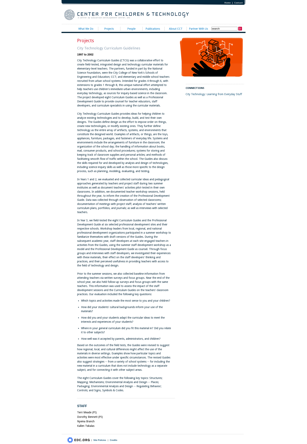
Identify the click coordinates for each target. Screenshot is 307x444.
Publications (152, 28)
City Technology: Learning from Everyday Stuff (214, 94)
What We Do (85, 28)
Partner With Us (198, 28)
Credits (113, 440)
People (131, 28)
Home (227, 3)
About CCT (175, 28)
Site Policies (99, 440)
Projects (109, 28)
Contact (238, 3)
